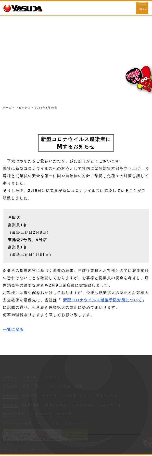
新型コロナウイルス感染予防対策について (102, 300)
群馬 (79, 387)
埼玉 (38, 387)
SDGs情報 (31, 405)
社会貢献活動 (83, 405)
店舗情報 (10, 387)
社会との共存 (110, 405)
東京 (26, 387)
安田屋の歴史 (107, 396)
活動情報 (10, 405)
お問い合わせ (41, 414)
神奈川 (64, 387)
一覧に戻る (13, 329)
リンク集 (52, 424)
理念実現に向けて (76, 396)
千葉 (50, 387)
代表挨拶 (30, 396)
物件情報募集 (14, 414)
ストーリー (32, 378)
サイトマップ (75, 424)
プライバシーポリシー (21, 424)
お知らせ (10, 378)
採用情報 (64, 414)
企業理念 (53, 378)
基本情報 (49, 396)
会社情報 (10, 396)
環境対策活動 (56, 405)
